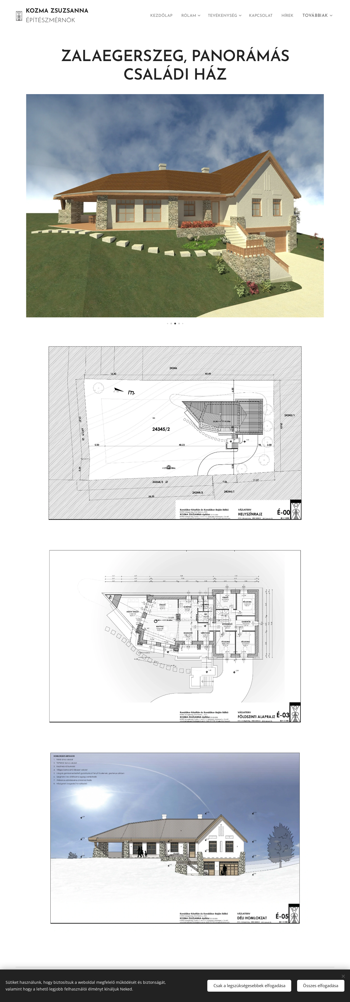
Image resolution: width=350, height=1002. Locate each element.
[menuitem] (171, 16)
